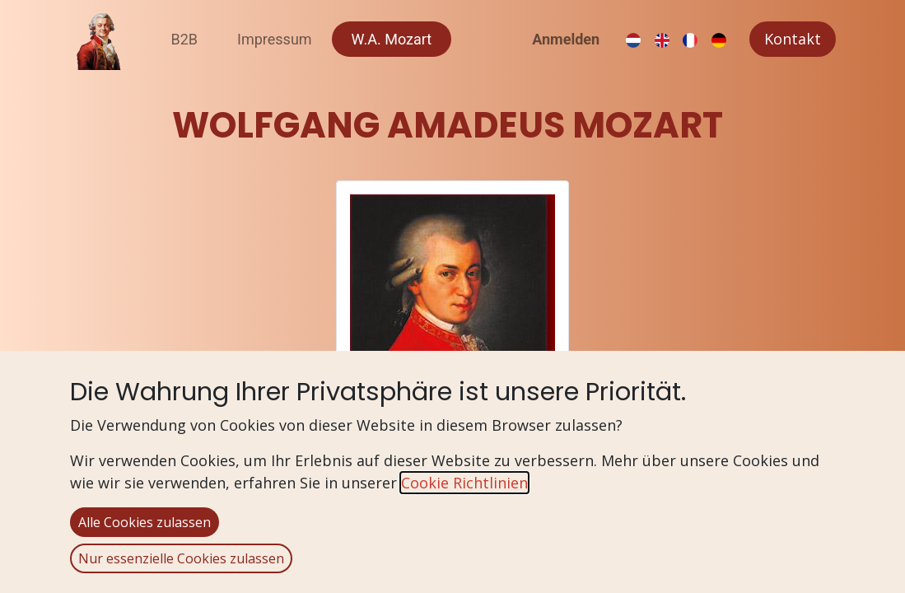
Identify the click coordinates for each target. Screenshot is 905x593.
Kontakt (792, 39)
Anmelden (565, 39)
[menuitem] (185, 39)
